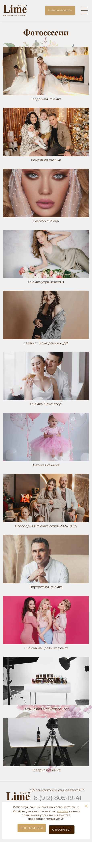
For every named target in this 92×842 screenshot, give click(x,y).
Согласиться (32, 828)
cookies (62, 811)
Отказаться (61, 829)
